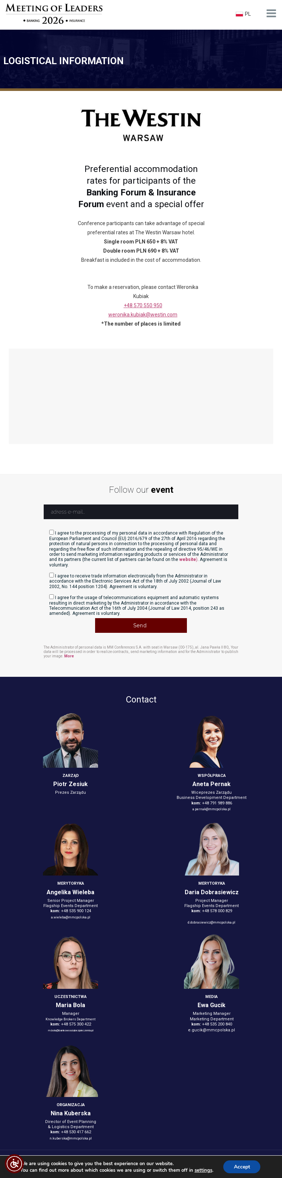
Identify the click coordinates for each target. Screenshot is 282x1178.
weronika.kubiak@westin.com (142, 315)
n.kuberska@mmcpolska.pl (71, 1138)
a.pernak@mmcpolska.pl (211, 809)
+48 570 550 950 (143, 305)
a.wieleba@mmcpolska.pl (70, 917)
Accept (242, 1166)
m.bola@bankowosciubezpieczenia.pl (70, 1030)
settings (203, 1170)
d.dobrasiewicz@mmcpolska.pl (211, 922)
